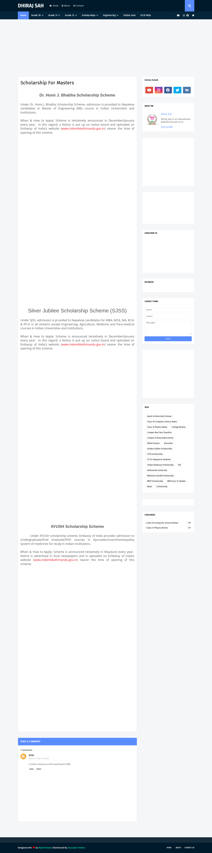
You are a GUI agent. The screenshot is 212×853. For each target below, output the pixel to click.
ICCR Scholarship (155, 454)
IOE (179, 465)
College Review (178, 427)
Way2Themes (44, 847)
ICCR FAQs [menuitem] (145, 15)
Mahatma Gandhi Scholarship (160, 476)
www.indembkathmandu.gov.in (83, 128)
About (66, 5)
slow (31, 755)
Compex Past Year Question (159, 432)
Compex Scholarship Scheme (160, 438)
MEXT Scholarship (155, 481)
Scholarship (162, 486)
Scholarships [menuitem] (88, 15)
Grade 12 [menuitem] (69, 15)
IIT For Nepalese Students (159, 459)
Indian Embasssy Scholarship (160, 465)
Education (168, 443)
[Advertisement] (106, 47)
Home (53, 5)
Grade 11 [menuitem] (52, 15)
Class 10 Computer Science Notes (162, 422)
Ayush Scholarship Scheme (159, 416)
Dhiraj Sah (31, 6)
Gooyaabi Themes (76, 847)
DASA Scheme (153, 443)
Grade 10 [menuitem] (36, 15)
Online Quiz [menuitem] (129, 15)
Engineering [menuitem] (109, 15)
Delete (39, 769)
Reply (32, 769)
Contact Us (189, 848)
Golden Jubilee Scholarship (159, 449)
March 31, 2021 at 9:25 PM (39, 758)
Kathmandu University (157, 470)
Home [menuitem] (23, 15)
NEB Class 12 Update (176, 481)
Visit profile (167, 127)
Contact (78, 5)
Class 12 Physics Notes (157, 427)
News (149, 486)
